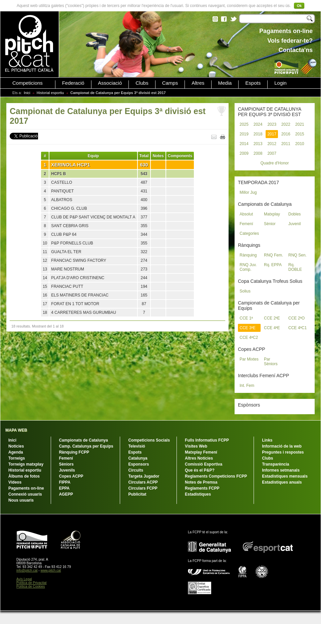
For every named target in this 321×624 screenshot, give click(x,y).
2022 (285, 124)
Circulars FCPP (142, 488)
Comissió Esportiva (203, 464)
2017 (271, 134)
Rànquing (248, 255)
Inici (27, 93)
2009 (244, 153)
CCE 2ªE (272, 318)
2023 (271, 124)
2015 (299, 134)
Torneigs (16, 458)
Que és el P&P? (200, 470)
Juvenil (294, 223)
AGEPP (66, 494)
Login (280, 83)
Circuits (135, 470)
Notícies (16, 446)
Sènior (270, 223)
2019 (244, 134)
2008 (258, 153)
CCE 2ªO (296, 318)
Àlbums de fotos (24, 476)
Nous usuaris (21, 500)
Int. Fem (247, 385)
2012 (271, 143)
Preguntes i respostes (283, 452)
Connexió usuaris (25, 494)
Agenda (15, 452)
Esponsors (138, 464)
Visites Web (196, 446)
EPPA (64, 488)
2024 (258, 124)
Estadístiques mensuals (285, 476)
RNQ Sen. (297, 255)
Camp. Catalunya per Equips (86, 446)
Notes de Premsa (201, 482)
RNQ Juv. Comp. (248, 267)
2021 (299, 124)
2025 (244, 124)
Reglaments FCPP (202, 488)
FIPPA (64, 482)
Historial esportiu (50, 93)
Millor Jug (248, 192)
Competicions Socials (149, 440)
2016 (285, 134)
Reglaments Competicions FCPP (216, 476)
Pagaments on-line (26, 488)
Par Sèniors (271, 361)
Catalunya (137, 458)
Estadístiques (198, 494)
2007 (271, 153)
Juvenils (67, 470)
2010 (299, 143)
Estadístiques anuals (282, 482)
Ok (299, 6)
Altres (198, 83)
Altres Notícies (199, 458)
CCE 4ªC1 (297, 328)
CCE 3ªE (248, 328)
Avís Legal (24, 579)
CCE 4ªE (272, 328)
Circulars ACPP (142, 482)
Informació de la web (282, 446)
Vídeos (14, 482)
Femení (246, 223)
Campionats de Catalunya (83, 440)
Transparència (275, 464)
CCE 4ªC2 (249, 337)
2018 (258, 134)
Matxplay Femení (201, 452)
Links (267, 440)
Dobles (294, 214)
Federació (73, 83)
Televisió (136, 446)
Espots (253, 83)
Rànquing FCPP (74, 452)
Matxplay (272, 214)
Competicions (27, 83)
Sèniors (66, 464)
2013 (258, 143)
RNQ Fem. (273, 255)
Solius (245, 291)
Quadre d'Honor (274, 163)
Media (225, 83)
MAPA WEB (16, 430)
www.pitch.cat (50, 570)
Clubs (141, 83)
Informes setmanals (281, 470)
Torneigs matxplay (25, 464)
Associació (110, 83)
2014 (244, 143)
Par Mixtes (249, 359)
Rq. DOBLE (295, 267)
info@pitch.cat (27, 570)
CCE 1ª (246, 318)
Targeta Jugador (143, 476)
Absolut (246, 214)
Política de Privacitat (31, 583)
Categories (249, 233)
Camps (170, 83)
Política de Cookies (30, 586)
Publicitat (137, 494)
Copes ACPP (71, 476)
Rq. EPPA (273, 264)
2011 (285, 143)
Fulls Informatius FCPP (207, 440)
